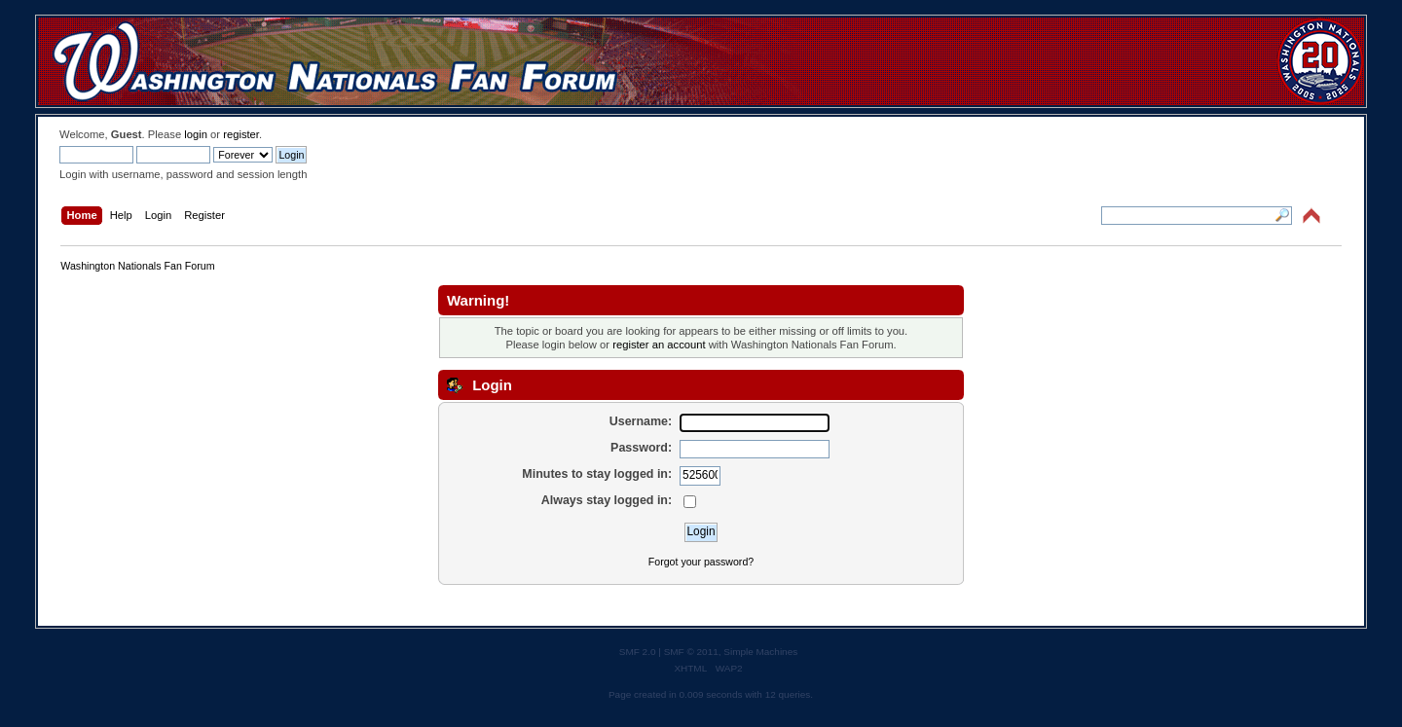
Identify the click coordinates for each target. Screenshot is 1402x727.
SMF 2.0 (637, 651)
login (195, 134)
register (241, 134)
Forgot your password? (701, 561)
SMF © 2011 (691, 651)
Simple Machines (760, 651)
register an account (658, 344)
